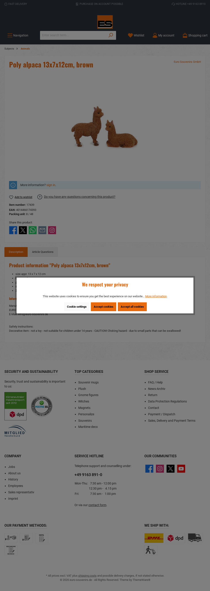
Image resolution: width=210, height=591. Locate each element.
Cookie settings (77, 306)
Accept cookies (103, 306)
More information (156, 296)
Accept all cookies (132, 306)
